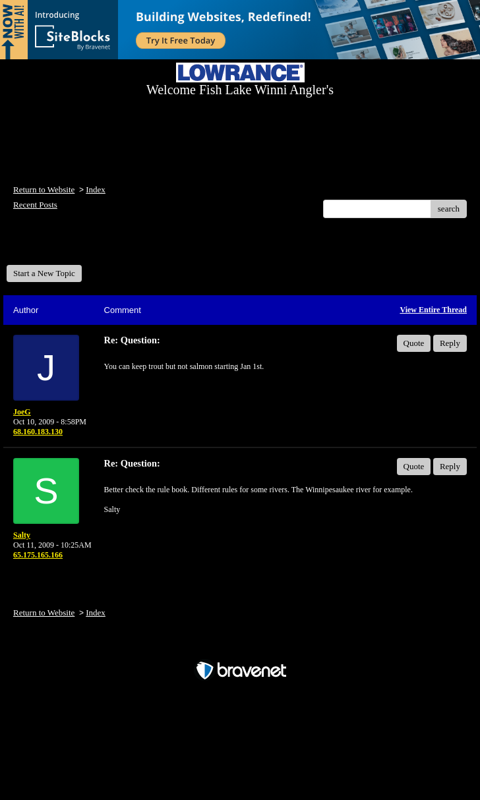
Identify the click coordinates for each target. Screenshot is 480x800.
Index (95, 189)
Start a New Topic (44, 273)
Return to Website (44, 189)
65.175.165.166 (38, 554)
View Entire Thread (433, 309)
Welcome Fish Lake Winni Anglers (78, 246)
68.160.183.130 (38, 431)
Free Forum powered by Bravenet (240, 647)
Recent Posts (35, 205)
